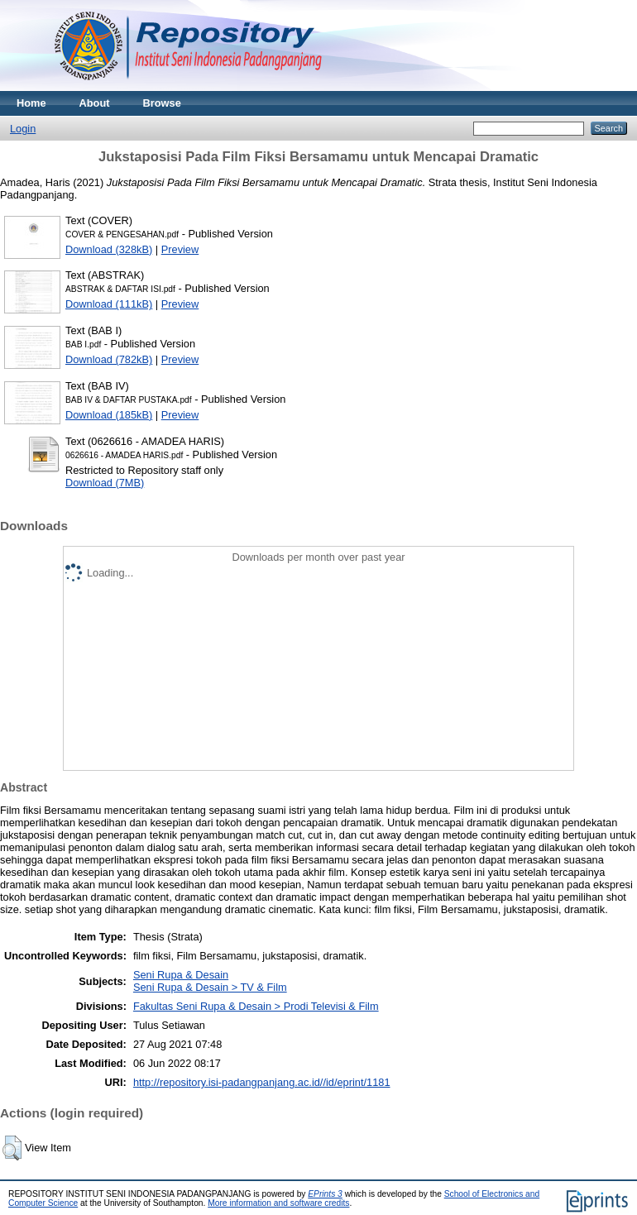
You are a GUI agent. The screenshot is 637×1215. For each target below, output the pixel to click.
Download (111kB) (108, 304)
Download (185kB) (108, 415)
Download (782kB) (108, 359)
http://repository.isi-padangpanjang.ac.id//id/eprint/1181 (261, 1082)
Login (23, 128)
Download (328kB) (108, 249)
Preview (180, 249)
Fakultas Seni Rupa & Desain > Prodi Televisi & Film (256, 1006)
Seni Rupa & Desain (180, 975)
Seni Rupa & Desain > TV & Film (210, 987)
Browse (162, 103)
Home (31, 103)
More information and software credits (278, 1203)
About (94, 103)
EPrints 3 (325, 1193)
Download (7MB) (104, 482)
